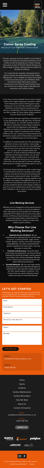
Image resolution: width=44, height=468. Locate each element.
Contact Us (22, 427)
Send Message (10, 349)
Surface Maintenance (22, 392)
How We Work (22, 400)
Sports (22, 384)
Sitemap (31, 464)
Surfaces (22, 388)
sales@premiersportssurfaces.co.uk (17, 359)
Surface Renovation (22, 396)
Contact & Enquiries (22, 408)
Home (22, 380)
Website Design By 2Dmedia (18, 464)
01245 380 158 (9, 368)
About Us (22, 404)
